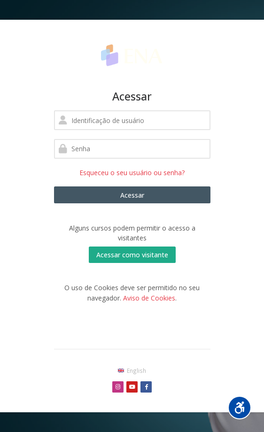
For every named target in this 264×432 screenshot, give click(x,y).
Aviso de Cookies (149, 297)
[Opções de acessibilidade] (239, 407)
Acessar (132, 195)
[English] (132, 370)
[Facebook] (146, 387)
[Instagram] (118, 387)
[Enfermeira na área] (132, 54)
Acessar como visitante (132, 254)
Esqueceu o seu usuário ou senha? (132, 172)
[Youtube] (132, 387)
